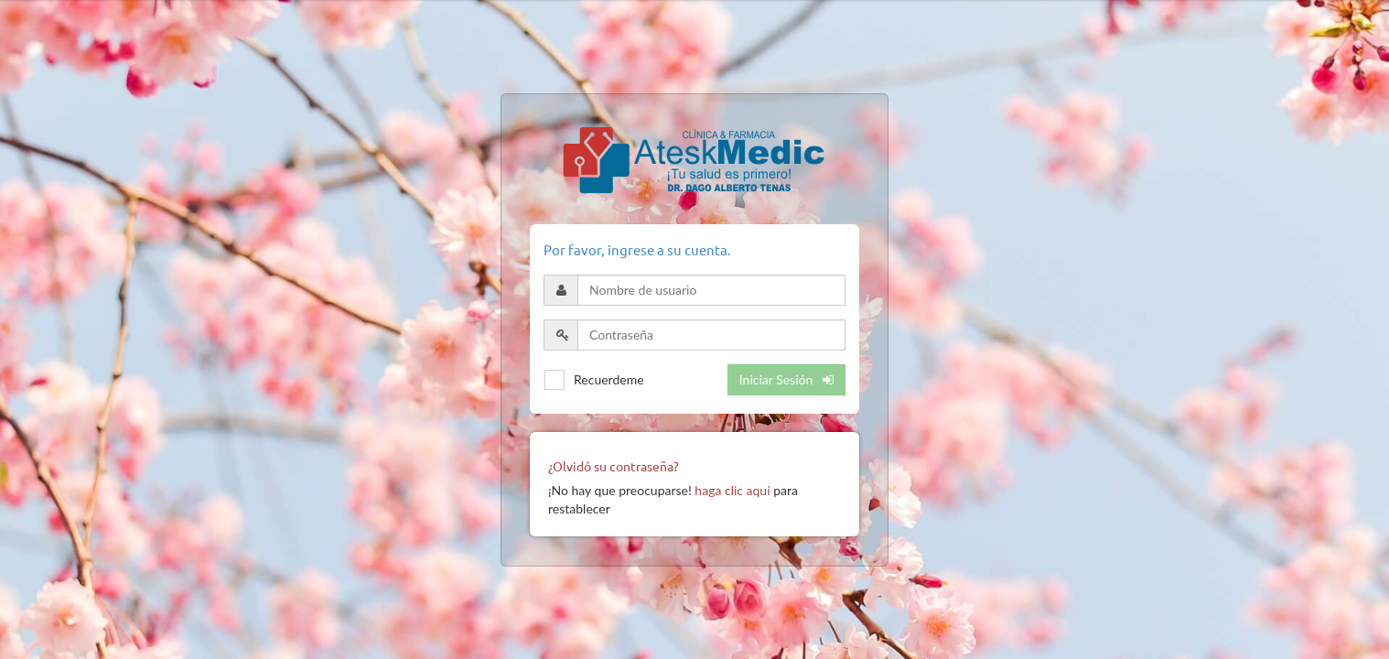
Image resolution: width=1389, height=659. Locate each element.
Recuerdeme (609, 379)
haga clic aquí (732, 490)
